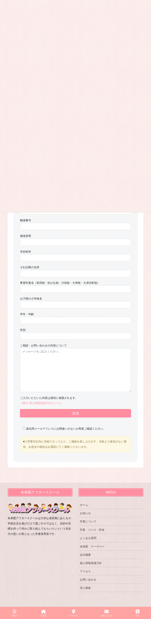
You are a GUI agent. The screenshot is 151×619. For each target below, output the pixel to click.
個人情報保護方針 (91, 563)
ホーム (84, 504)
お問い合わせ (88, 579)
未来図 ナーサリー (92, 546)
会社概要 (85, 554)
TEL (137, 613)
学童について (88, 521)
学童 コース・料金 (92, 529)
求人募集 (85, 587)
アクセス (85, 571)
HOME (43, 613)
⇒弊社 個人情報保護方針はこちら (41, 403)
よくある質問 (88, 538)
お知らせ (85, 513)
